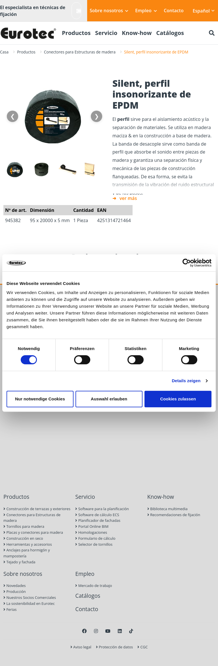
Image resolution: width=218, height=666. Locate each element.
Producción (14, 591)
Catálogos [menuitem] (170, 33)
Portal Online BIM (91, 526)
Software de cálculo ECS (97, 514)
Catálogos (87, 595)
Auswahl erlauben (109, 398)
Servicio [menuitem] (106, 33)
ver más (128, 198)
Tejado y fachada (19, 561)
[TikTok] (131, 631)
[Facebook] (84, 631)
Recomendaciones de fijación (173, 514)
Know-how (160, 496)
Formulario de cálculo (95, 538)
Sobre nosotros (109, 10)
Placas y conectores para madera (33, 532)
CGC (142, 647)
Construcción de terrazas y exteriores (36, 508)
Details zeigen (186, 380)
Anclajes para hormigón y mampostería (26, 553)
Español (204, 11)
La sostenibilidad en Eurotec (29, 603)
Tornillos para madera (23, 526)
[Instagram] (96, 631)
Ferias (9, 609)
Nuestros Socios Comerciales (29, 597)
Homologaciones (91, 532)
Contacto (174, 10)
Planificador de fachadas (97, 520)
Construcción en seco (23, 538)
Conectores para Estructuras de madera (80, 52)
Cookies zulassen (178, 398)
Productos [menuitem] (76, 33)
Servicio (85, 496)
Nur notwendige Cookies (40, 398)
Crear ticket (78, 10)
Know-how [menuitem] (137, 33)
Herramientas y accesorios (27, 544)
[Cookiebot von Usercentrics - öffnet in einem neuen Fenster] (186, 262)
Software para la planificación (102, 508)
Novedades (14, 585)
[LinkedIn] (120, 631)
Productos (26, 52)
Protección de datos (114, 647)
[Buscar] (212, 33)
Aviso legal (80, 647)
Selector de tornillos (93, 544)
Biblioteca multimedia (167, 508)
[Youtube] (107, 631)
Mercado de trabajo (93, 585)
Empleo (146, 10)
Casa (4, 52)
